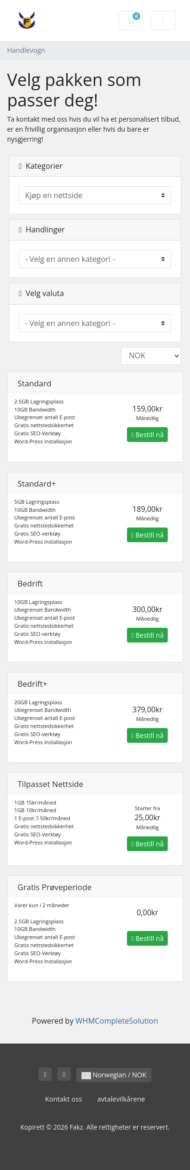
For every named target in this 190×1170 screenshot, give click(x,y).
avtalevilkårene (121, 1098)
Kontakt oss (63, 1098)
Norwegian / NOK (113, 1074)
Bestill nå (147, 434)
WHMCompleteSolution (116, 1021)
